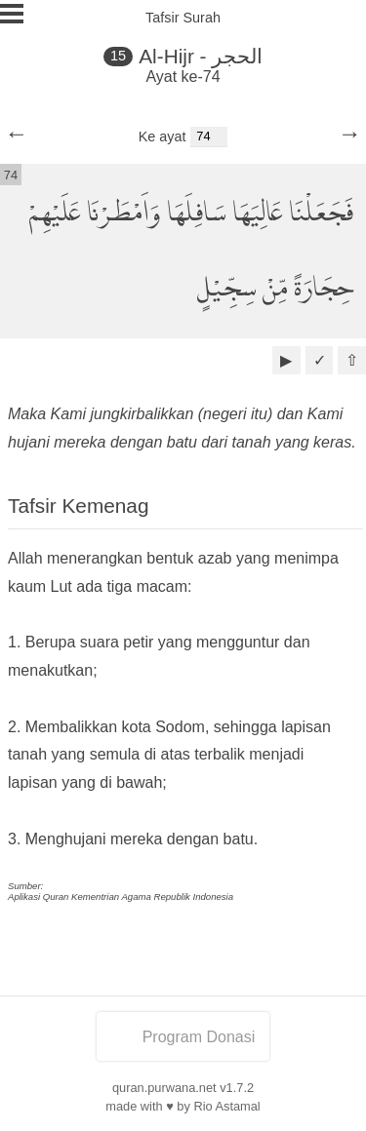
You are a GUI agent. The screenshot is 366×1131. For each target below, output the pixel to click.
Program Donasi (183, 1037)
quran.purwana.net (164, 1087)
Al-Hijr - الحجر (201, 56)
